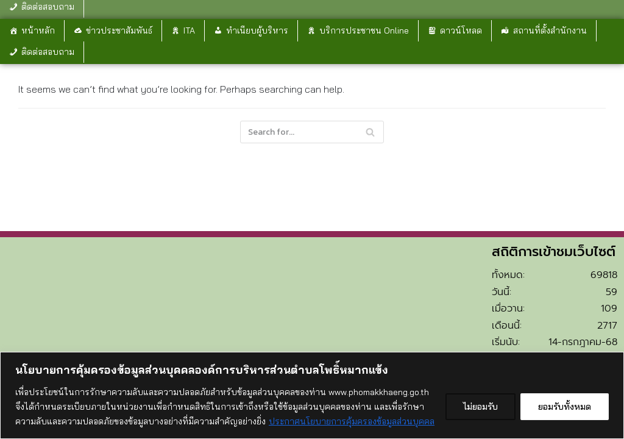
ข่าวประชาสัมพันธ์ (119, 30)
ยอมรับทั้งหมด (564, 406)
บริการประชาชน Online (364, 30)
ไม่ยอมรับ (480, 406)
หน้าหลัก (38, 30)
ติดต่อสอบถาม (47, 51)
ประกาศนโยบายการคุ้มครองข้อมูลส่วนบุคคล (351, 421)
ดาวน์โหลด (461, 30)
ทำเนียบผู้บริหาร (257, 30)
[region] (312, 395)
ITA (189, 30)
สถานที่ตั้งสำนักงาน (550, 30)
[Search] (312, 132)
